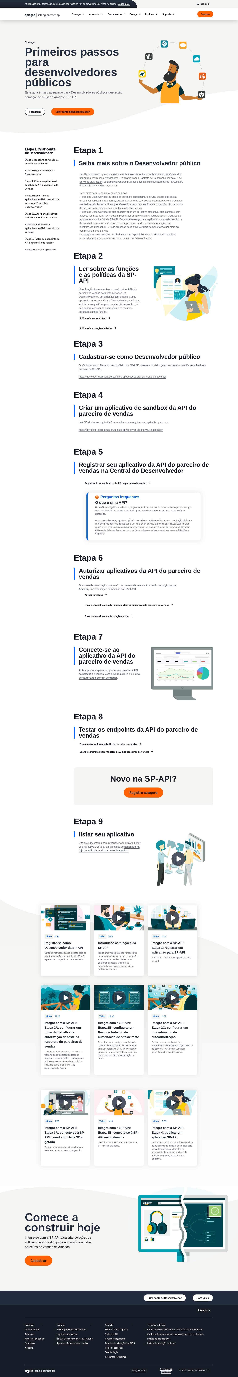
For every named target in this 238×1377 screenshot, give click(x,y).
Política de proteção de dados (96, 328)
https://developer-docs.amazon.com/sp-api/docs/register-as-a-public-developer (122, 376)
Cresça (133, 14)
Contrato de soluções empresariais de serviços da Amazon (175, 1334)
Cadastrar (39, 1260)
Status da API (111, 1334)
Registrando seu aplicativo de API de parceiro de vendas (116, 483)
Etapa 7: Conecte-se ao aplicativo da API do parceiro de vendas (42, 228)
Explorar (150, 14)
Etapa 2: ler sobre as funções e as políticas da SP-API (42, 161)
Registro (205, 14)
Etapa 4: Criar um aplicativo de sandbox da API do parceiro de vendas (41, 184)
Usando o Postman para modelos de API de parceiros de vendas (114, 751)
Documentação (32, 1329)
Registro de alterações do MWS (120, 1343)
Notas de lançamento (115, 1338)
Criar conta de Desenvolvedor (73, 111)
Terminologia (111, 1352)
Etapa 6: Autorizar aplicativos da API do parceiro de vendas (41, 215)
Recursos (29, 1325)
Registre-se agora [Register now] (143, 792)
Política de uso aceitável (93, 318)
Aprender (94, 14)
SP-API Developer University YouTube (75, 1338)
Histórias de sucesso (67, 1334)
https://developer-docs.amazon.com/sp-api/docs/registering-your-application (121, 430)
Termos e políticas (156, 1325)
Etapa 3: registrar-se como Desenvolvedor (39, 172)
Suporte (166, 14)
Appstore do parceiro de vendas (72, 1343)
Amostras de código (34, 1338)
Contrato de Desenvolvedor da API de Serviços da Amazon (175, 1329)
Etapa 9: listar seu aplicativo (40, 249)
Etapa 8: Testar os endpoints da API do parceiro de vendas (42, 240)
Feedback (205, 1310)
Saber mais (124, 4)
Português (203, 1298)
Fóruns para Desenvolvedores (71, 1329)
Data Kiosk (30, 1343)
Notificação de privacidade (166, 1370)
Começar (76, 14)
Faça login (204, 4)
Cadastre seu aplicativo (98, 422)
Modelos (29, 1347)
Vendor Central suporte (116, 1329)
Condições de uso (138, 1370)
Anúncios (29, 1334)
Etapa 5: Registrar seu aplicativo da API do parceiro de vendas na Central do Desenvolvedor (42, 201)
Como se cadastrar (114, 1347)
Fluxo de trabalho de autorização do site (107, 616)
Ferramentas (115, 14)
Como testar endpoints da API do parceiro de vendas (108, 744)
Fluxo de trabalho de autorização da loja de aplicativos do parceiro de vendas (127, 604)
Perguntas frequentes (115, 1357)
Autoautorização (94, 594)
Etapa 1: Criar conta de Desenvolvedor (40, 151)
